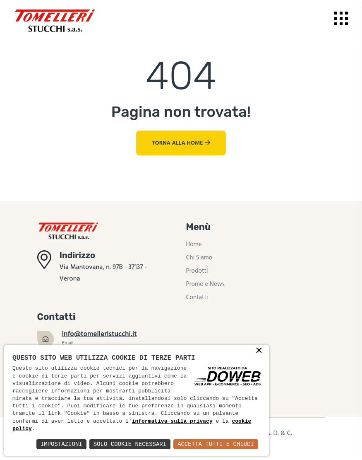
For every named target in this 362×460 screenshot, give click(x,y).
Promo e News (205, 284)
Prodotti (197, 271)
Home (194, 244)
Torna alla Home (181, 143)
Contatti (197, 298)
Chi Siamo (199, 258)
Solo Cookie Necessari (129, 444)
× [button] (259, 351)
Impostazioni (61, 444)
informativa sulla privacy (172, 421)
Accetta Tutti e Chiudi (215, 444)
